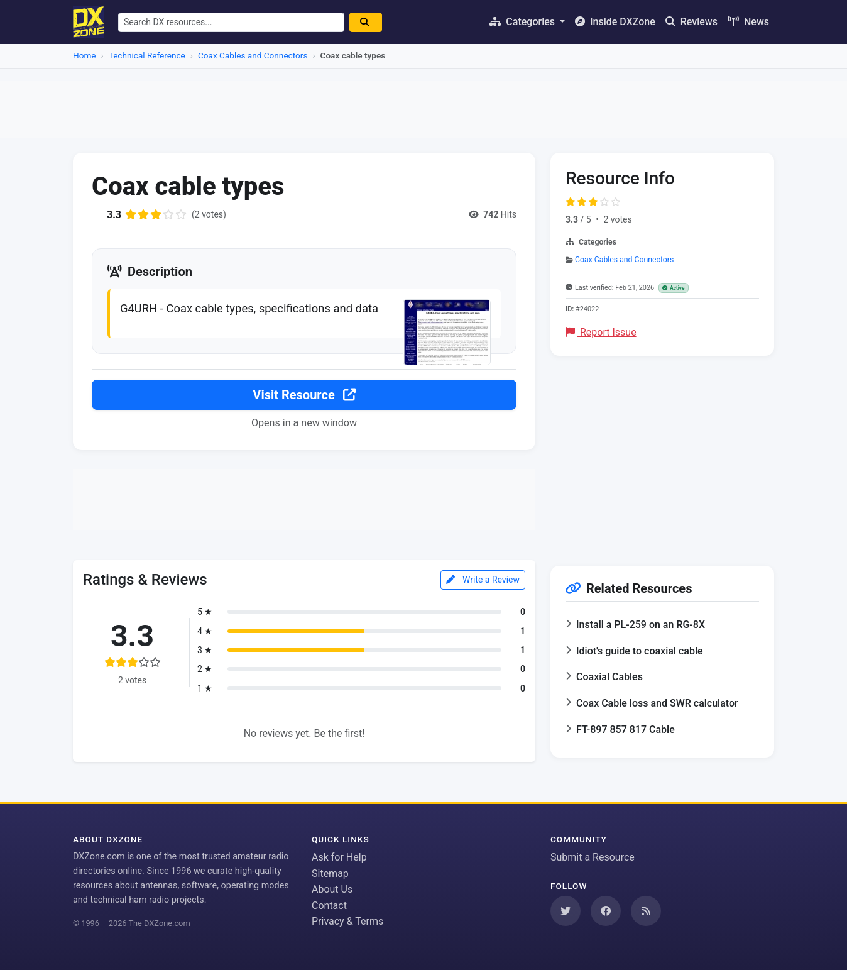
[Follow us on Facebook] (606, 911)
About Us (332, 889)
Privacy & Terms (347, 921)
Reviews (691, 22)
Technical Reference (147, 55)
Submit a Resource (592, 857)
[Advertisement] (423, 109)
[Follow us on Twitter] (565, 911)
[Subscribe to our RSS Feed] (646, 911)
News (748, 22)
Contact (329, 906)
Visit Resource (304, 394)
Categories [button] (523, 22)
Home (84, 55)
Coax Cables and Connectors (252, 55)
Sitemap (330, 873)
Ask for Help (339, 857)
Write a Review (483, 580)
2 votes (617, 219)
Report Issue (601, 332)
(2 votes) (209, 214)
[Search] (367, 22)
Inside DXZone (615, 22)
